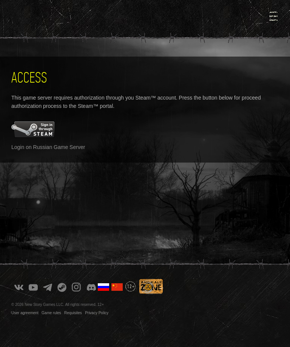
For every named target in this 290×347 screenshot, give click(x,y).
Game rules (51, 313)
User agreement (25, 313)
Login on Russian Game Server (48, 147)
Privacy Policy (96, 313)
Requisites (73, 313)
